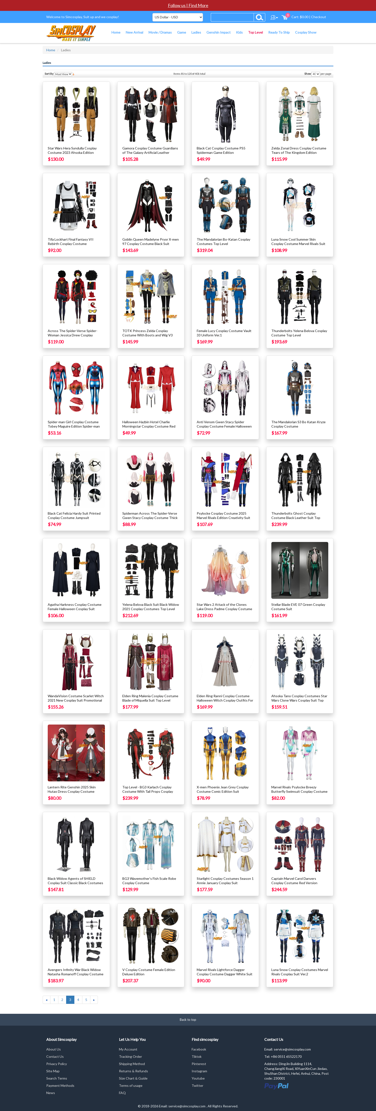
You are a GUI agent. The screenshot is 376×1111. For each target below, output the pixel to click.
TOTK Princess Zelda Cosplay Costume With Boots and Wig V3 (147, 333)
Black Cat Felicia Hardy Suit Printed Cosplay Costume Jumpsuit (74, 515)
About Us (53, 1049)
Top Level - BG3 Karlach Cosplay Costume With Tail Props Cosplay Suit (147, 791)
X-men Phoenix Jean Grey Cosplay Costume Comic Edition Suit (223, 789)
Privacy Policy (56, 1064)
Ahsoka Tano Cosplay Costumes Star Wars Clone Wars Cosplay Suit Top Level (299, 700)
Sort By (49, 73)
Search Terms (56, 1078)
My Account (128, 1049)
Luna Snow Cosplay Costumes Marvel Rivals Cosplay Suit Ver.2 (299, 972)
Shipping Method (132, 1064)
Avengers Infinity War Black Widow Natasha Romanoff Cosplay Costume (75, 972)
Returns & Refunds (133, 1071)
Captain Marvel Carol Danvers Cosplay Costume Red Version (294, 880)
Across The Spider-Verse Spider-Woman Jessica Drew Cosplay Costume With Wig (72, 335)
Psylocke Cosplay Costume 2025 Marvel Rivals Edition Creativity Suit (223, 515)
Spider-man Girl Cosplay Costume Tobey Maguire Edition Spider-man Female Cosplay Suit (74, 426)
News (50, 1093)
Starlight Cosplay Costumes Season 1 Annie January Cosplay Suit (225, 880)
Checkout (318, 17)
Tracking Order (130, 1056)
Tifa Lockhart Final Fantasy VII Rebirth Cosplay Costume (71, 241)
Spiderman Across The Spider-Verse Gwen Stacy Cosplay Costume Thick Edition (150, 517)
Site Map (53, 1071)
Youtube (198, 1078)
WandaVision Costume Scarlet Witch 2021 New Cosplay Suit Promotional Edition (76, 700)
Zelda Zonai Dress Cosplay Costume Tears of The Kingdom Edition (298, 150)
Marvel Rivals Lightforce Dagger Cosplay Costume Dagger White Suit (224, 972)
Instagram (199, 1071)
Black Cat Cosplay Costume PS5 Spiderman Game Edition (221, 150)
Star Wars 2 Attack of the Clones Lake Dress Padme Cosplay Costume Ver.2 (224, 608)
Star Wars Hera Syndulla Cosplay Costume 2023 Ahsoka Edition (72, 150)
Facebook (199, 1049)
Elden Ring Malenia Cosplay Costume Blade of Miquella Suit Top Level (150, 698)
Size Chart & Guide (133, 1078)
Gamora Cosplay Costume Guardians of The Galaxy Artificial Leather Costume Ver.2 (150, 152)
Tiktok (197, 1056)
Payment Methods (60, 1085)
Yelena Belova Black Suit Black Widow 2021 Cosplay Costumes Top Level (150, 606)
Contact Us (55, 1056)
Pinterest (199, 1064)
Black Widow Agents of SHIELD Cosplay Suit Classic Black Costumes (75, 880)
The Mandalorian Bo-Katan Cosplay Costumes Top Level (223, 241)
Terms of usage (130, 1085)
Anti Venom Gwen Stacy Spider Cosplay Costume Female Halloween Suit (224, 426)
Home (50, 50)
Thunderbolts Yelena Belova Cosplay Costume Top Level (299, 333)
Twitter (197, 1085)
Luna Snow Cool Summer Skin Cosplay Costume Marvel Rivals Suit (298, 241)
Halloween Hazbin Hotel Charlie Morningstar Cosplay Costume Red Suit (148, 426)
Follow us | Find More (188, 5)
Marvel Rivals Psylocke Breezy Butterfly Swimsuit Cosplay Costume (299, 789)
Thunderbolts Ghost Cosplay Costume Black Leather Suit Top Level (295, 517)
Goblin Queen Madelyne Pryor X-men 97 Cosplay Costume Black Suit (150, 241)
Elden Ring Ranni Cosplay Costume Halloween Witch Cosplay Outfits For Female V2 (225, 700)
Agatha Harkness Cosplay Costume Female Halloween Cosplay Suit (75, 606)
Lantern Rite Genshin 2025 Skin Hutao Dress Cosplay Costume (72, 789)
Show (307, 73)
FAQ (122, 1093)
